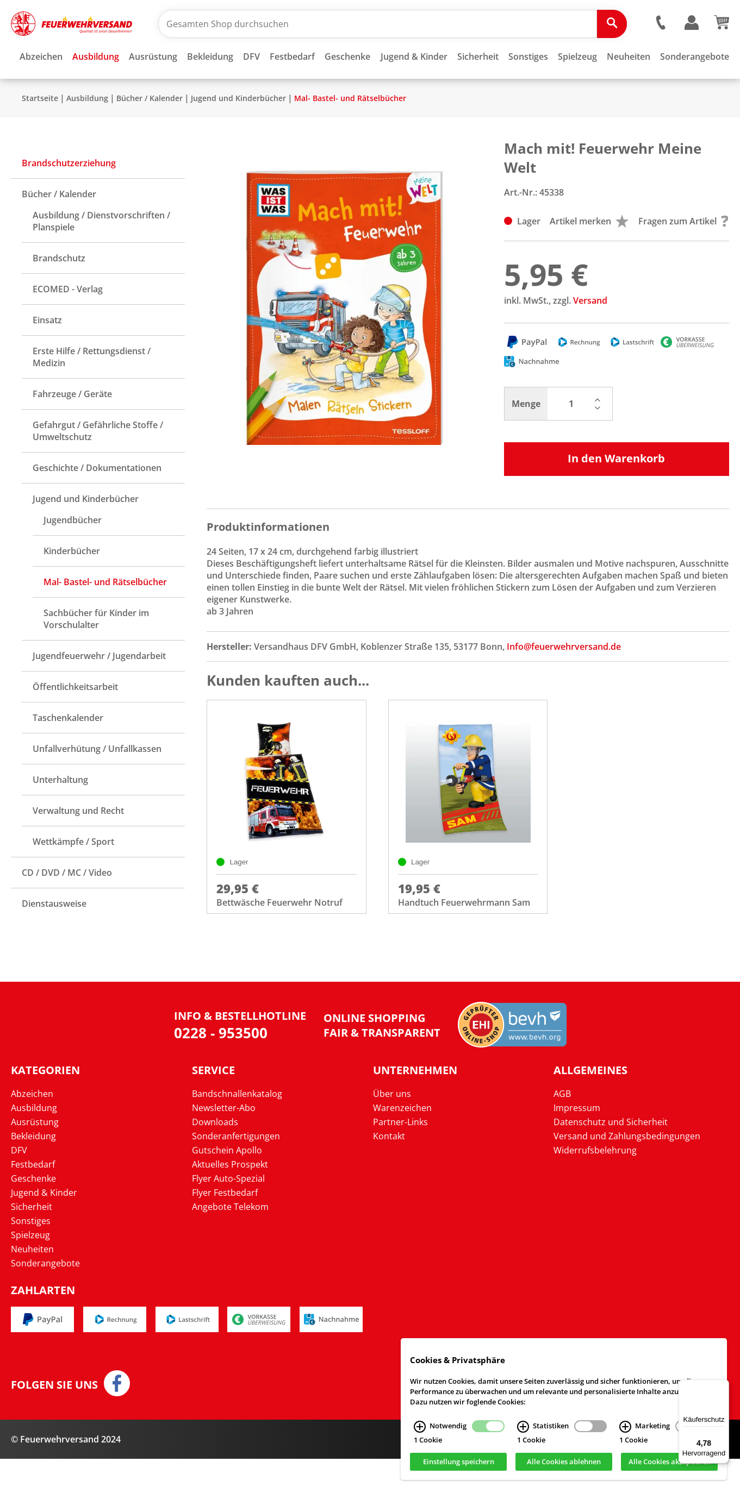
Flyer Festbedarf (225, 1227)
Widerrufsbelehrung (595, 1184)
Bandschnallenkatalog (237, 1128)
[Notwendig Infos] (420, 1427)
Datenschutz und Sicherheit (611, 1156)
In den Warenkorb (616, 490)
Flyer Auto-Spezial (228, 1213)
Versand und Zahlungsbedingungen (627, 1170)
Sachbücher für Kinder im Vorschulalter (96, 651)
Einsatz (47, 352)
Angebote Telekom (230, 1241)
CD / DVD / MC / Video (67, 905)
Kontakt (389, 1170)
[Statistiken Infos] (523, 1427)
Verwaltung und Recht (78, 843)
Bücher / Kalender (149, 130)
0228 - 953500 (221, 1067)
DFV (19, 1184)
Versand (590, 332)
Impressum (577, 1142)
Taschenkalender (68, 750)
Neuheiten (32, 1283)
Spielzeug (30, 1269)
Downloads (215, 1156)
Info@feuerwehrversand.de (564, 679)
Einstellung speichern (458, 1462)
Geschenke (33, 1213)
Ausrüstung (35, 1156)
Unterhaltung (60, 812)
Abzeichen (32, 1128)
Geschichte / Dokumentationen (97, 500)
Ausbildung (87, 130)
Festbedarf (33, 1199)
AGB (562, 1128)
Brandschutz (59, 290)
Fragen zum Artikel (683, 253)
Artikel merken (589, 253)
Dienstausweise (54, 936)
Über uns (392, 1128)
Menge (526, 436)
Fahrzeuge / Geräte (72, 426)
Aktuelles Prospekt (230, 1199)
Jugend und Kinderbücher (238, 130)
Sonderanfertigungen (236, 1170)
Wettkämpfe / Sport (73, 874)
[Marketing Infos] (625, 1427)
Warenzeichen (402, 1142)
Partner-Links (400, 1156)
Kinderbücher (71, 583)
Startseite (40, 130)
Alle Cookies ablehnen (564, 1462)
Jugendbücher (72, 552)
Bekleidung (33, 1170)
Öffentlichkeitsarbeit (75, 719)
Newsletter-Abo (224, 1142)
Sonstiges (31, 1255)
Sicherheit (31, 1241)
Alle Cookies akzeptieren (670, 1462)
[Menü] (722, 1385)
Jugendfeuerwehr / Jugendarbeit (99, 688)
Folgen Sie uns (54, 1419)
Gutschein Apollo (227, 1184)
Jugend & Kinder (44, 1227)
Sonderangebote (45, 1297)
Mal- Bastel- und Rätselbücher (350, 130)
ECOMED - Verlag (68, 321)
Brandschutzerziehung (69, 195)
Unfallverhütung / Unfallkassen (97, 781)
